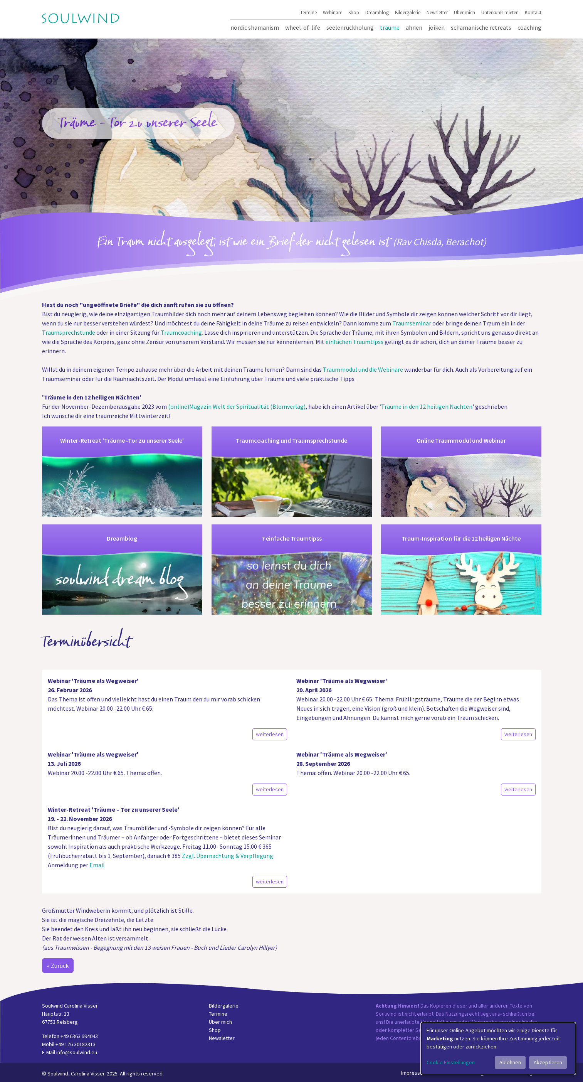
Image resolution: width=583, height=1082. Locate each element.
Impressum (414, 1072)
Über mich (464, 12)
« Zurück (58, 965)
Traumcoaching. (182, 332)
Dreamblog (377, 12)
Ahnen (414, 27)
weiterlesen (270, 734)
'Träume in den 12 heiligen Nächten (426, 406)
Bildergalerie (407, 12)
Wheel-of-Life (302, 27)
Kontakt (533, 12)
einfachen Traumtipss (355, 341)
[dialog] (498, 1048)
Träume (390, 27)
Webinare (332, 12)
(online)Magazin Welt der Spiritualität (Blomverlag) (237, 406)
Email (97, 865)
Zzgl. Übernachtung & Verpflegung (227, 856)
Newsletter (437, 12)
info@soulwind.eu (76, 1052)
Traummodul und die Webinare (363, 369)
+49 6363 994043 (79, 1036)
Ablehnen (510, 1062)
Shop (353, 12)
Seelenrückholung (350, 27)
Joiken (436, 27)
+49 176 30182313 (75, 1044)
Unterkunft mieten (500, 12)
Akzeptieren (548, 1062)
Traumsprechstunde (68, 332)
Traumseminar (411, 323)
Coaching (529, 27)
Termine (308, 12)
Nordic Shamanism (254, 27)
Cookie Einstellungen (451, 1062)
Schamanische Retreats (481, 27)
